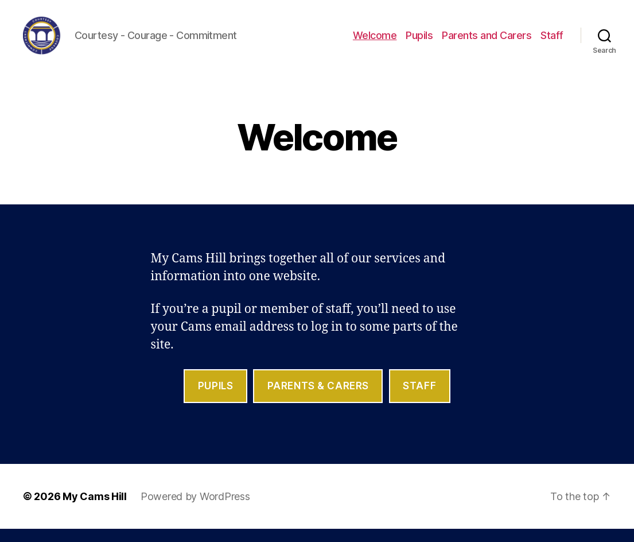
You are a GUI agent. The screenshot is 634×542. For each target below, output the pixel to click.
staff (419, 399)
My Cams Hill (95, 510)
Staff (551, 42)
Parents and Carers (486, 42)
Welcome (375, 42)
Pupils (419, 42)
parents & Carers (318, 399)
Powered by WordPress (195, 510)
